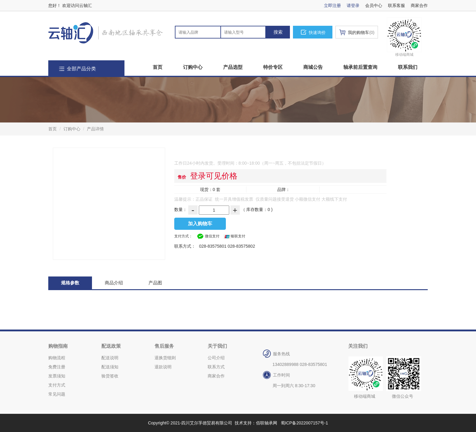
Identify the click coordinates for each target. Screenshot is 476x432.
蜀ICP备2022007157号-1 (304, 422)
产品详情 (95, 128)
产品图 (155, 282)
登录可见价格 (213, 175)
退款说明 (163, 366)
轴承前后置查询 (360, 67)
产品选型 (233, 67)
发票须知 (56, 375)
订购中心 (192, 67)
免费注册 (56, 366)
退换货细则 (165, 357)
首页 (157, 67)
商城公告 (313, 67)
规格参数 (70, 282)
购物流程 (56, 357)
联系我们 (407, 67)
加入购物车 (200, 223)
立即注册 (332, 5)
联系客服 (396, 5)
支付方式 (56, 385)
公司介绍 (216, 357)
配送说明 (109, 357)
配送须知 (109, 366)
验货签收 (109, 375)
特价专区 (273, 67)
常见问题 (56, 394)
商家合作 (419, 5)
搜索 (278, 32)
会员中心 (373, 5)
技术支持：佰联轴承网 (256, 422)
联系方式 (216, 366)
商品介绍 (114, 282)
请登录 (353, 5)
